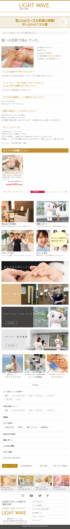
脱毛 (6, 396)
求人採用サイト (37, 513)
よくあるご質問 (8, 446)
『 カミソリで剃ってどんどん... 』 (56, 192)
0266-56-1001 (43, 489)
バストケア (50, 396)
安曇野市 (49, 53)
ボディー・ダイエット (36, 396)
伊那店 (20, 427)
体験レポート (7, 440)
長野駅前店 (44, 427)
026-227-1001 (61, 489)
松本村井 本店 (9, 427)
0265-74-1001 (26, 489)
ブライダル (8, 399)
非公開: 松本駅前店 (54, 56)
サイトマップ (36, 520)
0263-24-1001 (10, 523)
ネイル (18, 399)
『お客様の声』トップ (37, 192)
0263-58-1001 (8, 489)
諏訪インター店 (31, 427)
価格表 (5, 417)
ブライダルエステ (37, 501)
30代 (44, 50)
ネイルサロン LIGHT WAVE (40, 509)
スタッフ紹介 (7, 452)
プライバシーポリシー (39, 516)
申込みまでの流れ (9, 434)
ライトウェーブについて (11, 458)
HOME (35, 385)
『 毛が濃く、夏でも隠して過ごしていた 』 (17, 192)
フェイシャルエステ (18, 396)
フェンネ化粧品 (37, 505)
